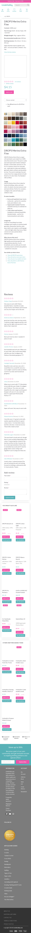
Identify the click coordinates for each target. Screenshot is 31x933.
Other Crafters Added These (13, 643)
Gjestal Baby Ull (20, 619)
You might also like (10, 505)
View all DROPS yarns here (15, 255)
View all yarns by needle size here (16, 259)
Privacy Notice (9, 924)
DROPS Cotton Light (20, 524)
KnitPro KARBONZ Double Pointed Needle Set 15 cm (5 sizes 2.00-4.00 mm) (21, 591)
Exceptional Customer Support (6, 738)
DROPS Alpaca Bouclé (20, 558)
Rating (6, 482)
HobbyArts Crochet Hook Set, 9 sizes (8, 661)
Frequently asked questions (9, 799)
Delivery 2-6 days (26, 737)
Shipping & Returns (8, 804)
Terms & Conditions (10, 920)
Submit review (10, 497)
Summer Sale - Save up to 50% (15, 1)
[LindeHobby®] (7, 5)
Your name (7, 475)
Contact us (7, 917)
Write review (9, 83)
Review (6, 488)
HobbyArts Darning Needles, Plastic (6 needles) (7, 690)
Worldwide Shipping (16, 737)
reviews (18, 81)
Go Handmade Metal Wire (6, 620)
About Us (7, 911)
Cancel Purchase (8, 809)
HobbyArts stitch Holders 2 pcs (21, 661)
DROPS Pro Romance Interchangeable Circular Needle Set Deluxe (7, 591)
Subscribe (22, 762)
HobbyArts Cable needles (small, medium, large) (21, 690)
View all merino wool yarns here (16, 257)
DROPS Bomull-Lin (7, 523)
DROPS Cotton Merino (6, 558)
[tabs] (26, 10)
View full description (10, 52)
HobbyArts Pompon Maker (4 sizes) (8, 719)
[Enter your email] (8, 762)
